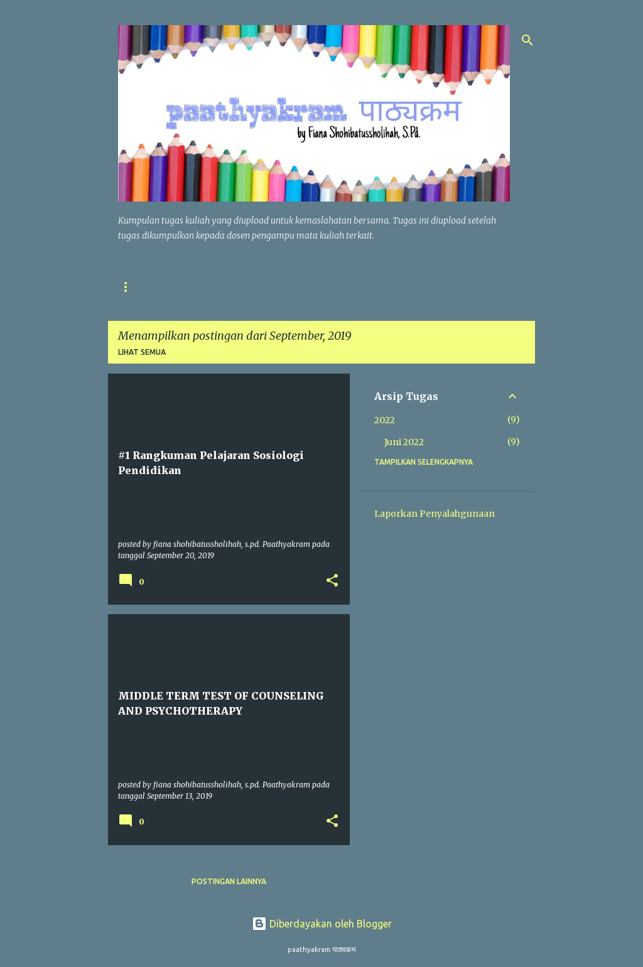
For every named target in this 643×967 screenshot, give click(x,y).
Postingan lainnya (229, 881)
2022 (384, 420)
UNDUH (260, 287)
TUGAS (315, 287)
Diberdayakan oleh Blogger (322, 923)
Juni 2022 (404, 442)
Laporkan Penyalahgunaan (434, 513)
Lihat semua (142, 352)
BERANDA (137, 287)
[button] (332, 581)
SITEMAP (201, 287)
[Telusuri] (527, 40)
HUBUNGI (374, 287)
